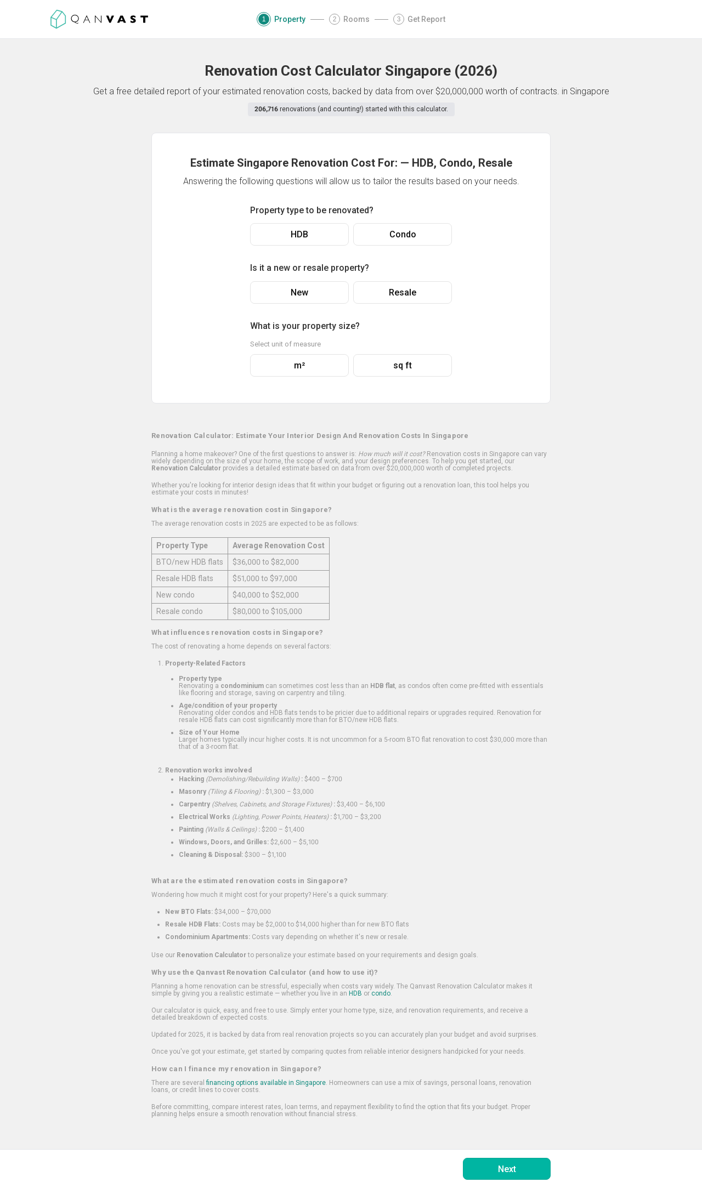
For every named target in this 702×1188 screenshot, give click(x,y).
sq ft (402, 365)
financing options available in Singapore (266, 1083)
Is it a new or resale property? (309, 268)
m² (299, 365)
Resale (402, 292)
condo (380, 993)
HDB (299, 234)
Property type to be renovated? (311, 210)
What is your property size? (305, 326)
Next (507, 1169)
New (299, 292)
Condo (402, 234)
